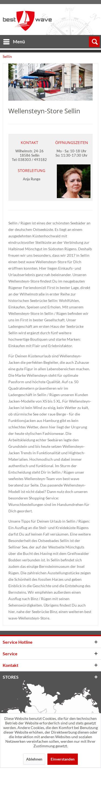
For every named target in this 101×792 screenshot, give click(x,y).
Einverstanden (63, 759)
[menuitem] (14, 41)
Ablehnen (34, 759)
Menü (14, 40)
